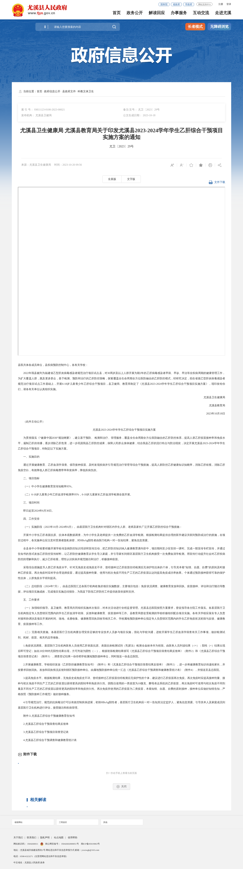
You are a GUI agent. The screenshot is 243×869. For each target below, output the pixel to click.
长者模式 (195, 26)
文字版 (131, 179)
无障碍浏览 (219, 26)
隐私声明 (45, 837)
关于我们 (18, 837)
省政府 (176, 4)
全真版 (112, 179)
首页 (117, 14)
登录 (228, 4)
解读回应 (157, 14)
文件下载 (217, 183)
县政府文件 (69, 91)
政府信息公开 (52, 91)
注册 (220, 4)
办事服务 (179, 14)
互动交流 (201, 14)
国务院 (164, 4)
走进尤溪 (223, 14)
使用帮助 (72, 837)
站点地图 (58, 837)
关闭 (121, 786)
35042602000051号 (70, 844)
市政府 (188, 4)
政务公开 (135, 14)
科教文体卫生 (86, 91)
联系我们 (31, 837)
